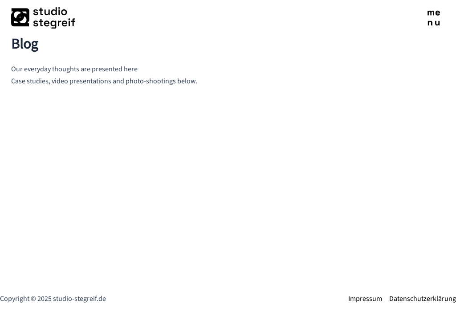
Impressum (365, 299)
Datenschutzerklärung (422, 299)
